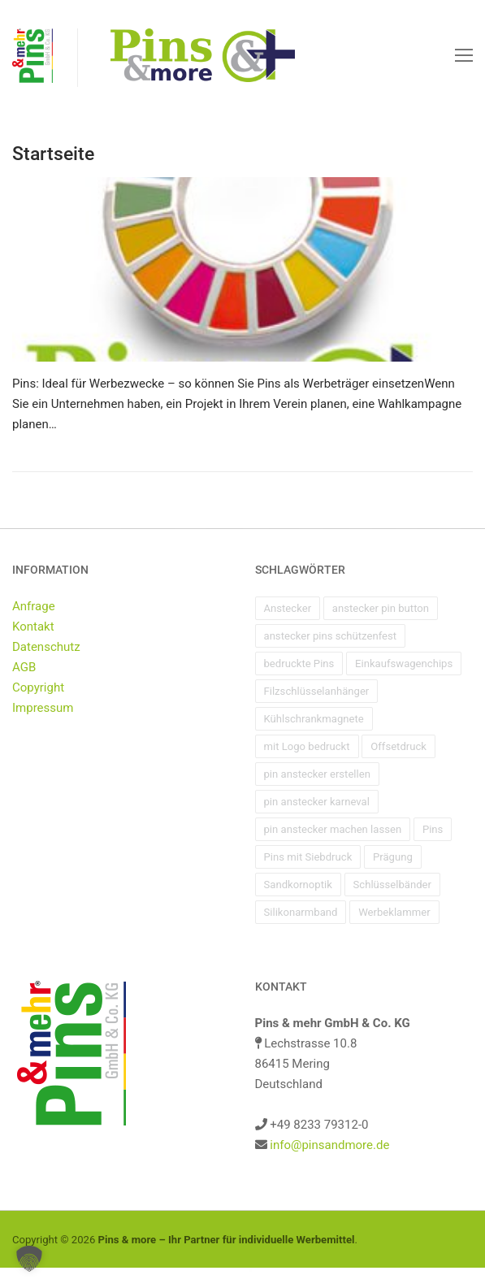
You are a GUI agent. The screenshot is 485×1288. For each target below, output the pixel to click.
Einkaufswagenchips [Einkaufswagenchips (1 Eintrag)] (404, 663)
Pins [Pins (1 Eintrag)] (432, 829)
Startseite (53, 153)
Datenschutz (46, 647)
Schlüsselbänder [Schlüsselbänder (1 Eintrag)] (392, 884)
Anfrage (33, 606)
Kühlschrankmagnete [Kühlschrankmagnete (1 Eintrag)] (314, 719)
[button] (29, 1258)
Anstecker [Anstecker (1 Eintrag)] (288, 608)
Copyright (38, 687)
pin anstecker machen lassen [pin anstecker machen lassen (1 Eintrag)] (333, 829)
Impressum (42, 707)
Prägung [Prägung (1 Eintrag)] (393, 857)
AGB (24, 667)
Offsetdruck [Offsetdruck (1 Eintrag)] (398, 746)
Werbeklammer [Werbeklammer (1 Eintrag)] (394, 912)
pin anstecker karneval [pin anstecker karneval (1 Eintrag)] (317, 802)
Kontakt (33, 626)
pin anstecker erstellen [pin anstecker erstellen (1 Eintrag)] (317, 774)
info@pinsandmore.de (329, 1145)
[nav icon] (464, 56)
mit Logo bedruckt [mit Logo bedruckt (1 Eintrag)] (307, 746)
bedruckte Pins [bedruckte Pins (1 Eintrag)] (299, 663)
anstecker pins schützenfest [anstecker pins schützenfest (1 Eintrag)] (330, 636)
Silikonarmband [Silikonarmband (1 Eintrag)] (301, 912)
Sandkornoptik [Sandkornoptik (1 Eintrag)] (298, 884)
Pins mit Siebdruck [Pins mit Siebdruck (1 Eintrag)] (308, 857)
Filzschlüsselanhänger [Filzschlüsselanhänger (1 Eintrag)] (317, 691)
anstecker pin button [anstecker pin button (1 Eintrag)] (380, 608)
